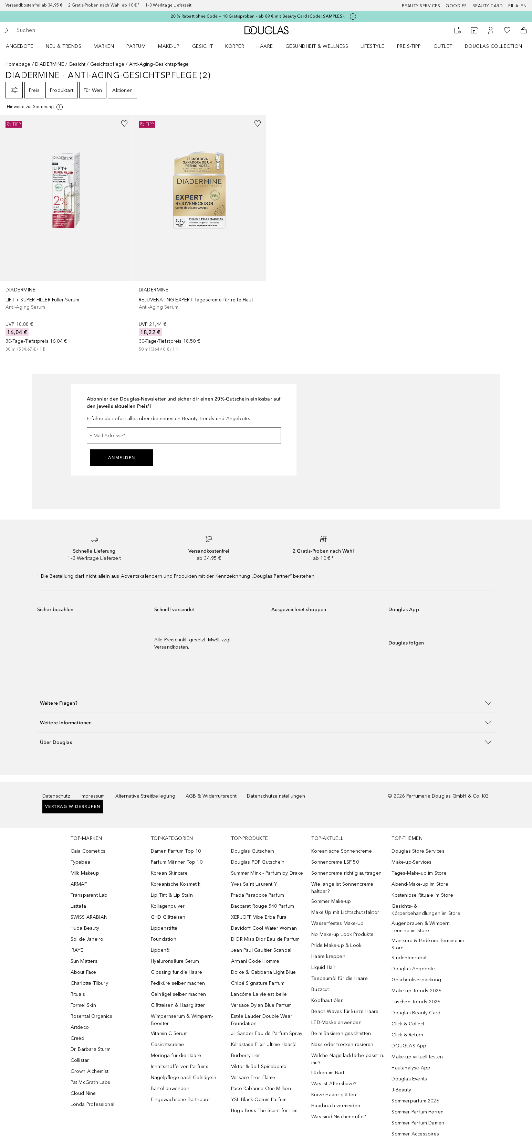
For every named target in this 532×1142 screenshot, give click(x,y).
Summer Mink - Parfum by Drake (267, 873)
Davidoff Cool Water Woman (264, 928)
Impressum (93, 796)
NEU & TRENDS (63, 46)
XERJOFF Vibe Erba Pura (258, 917)
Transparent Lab (89, 895)
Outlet (443, 46)
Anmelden (121, 457)
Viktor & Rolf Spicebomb (259, 1066)
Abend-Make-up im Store (420, 884)
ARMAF (79, 884)
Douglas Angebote (413, 969)
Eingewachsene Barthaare (180, 1099)
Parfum (136, 46)
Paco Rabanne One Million (261, 1088)
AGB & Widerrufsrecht (211, 796)
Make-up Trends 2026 (416, 991)
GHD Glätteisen (168, 917)
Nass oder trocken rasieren (342, 1044)
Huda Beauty (85, 928)
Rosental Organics (91, 1016)
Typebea (80, 862)
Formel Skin (83, 1005)
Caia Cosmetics (88, 851)
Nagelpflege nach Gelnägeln (183, 1077)
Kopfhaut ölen (327, 1000)
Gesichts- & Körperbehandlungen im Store (426, 909)
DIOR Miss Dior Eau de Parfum (265, 939)
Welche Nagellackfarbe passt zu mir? (348, 1059)
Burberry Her (245, 1055)
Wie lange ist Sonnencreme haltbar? (342, 887)
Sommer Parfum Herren (418, 1112)
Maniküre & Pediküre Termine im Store (428, 944)
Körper (234, 46)
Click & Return (407, 1035)
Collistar (80, 1060)
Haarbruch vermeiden (335, 1106)
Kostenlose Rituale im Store (422, 895)
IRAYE (77, 950)
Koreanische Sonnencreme (341, 851)
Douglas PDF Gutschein (257, 862)
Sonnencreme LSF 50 (335, 862)
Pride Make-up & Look (336, 945)
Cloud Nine (83, 1093)
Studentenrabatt (410, 958)
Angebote (19, 46)
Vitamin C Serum (169, 1033)
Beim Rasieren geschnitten (341, 1033)
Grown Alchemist (90, 1071)
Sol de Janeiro (87, 939)
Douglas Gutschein (252, 851)
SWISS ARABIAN (89, 917)
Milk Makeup (85, 873)
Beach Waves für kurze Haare (344, 1011)
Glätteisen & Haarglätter (178, 1005)
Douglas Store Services (418, 851)
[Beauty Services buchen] (457, 30)
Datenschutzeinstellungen (276, 796)
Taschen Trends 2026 (416, 1002)
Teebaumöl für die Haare (339, 978)
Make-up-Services (411, 862)
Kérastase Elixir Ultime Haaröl (263, 1044)
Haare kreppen (328, 956)
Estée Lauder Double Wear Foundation (261, 1019)
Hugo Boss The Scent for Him (264, 1110)
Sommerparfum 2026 (415, 1101)
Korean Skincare (169, 873)
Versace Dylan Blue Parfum (261, 1005)
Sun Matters (84, 961)
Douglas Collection (493, 46)
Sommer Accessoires (415, 1134)
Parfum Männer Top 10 (176, 862)
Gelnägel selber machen (178, 994)
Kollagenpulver (168, 906)
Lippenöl (161, 950)
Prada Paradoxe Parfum (257, 895)
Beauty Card (487, 5)
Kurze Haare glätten (333, 1095)
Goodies (456, 5)
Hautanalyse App (411, 1068)
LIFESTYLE (373, 46)
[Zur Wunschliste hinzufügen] (124, 123)
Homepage (18, 64)
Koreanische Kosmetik (175, 884)
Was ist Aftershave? (333, 1084)
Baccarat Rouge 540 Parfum (262, 906)
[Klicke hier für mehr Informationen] (353, 16)
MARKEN (104, 46)
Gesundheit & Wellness (316, 46)
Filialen (517, 5)
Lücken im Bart (327, 1073)
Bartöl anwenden (170, 1088)
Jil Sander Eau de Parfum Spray (266, 1033)
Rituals (78, 994)
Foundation (163, 939)
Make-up (169, 46)
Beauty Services (421, 5)
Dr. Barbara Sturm (91, 1049)
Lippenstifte (164, 928)
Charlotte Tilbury (89, 983)
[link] (66, 234)
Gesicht (202, 46)
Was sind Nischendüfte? (338, 1117)
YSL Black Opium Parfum (258, 1099)
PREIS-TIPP (409, 46)
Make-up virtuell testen (417, 1057)
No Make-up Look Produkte (342, 934)
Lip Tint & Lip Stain (172, 895)
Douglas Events (409, 1079)
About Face (83, 972)
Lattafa (78, 906)
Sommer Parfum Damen (418, 1123)
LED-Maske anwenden (336, 1022)
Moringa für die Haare (176, 1055)
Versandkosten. (171, 647)
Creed (78, 1038)
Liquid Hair (323, 967)
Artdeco (80, 1027)
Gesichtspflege (107, 64)
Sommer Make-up (331, 901)
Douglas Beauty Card (416, 1013)
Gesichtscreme (167, 1044)
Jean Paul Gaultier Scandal (261, 950)
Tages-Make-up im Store (419, 873)
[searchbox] (67, 30)
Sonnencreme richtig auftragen (346, 873)
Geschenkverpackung (416, 980)
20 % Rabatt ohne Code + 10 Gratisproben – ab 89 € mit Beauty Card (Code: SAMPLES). (258, 16)
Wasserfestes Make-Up (337, 923)
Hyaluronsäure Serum (175, 961)
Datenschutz (56, 796)
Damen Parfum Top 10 (176, 851)
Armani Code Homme (255, 961)
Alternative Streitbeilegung (145, 796)
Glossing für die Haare (176, 972)
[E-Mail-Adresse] (184, 435)
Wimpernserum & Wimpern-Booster (182, 1019)
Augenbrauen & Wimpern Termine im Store (421, 926)
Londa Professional (93, 1104)
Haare (265, 46)
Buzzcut (320, 989)
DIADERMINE (49, 64)
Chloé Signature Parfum (257, 983)
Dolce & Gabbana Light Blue (263, 972)
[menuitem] (24, 46)
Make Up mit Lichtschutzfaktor (345, 912)
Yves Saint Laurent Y (254, 884)
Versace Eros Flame (253, 1077)
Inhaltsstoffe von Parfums (179, 1066)
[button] (266, 703)
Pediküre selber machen (178, 983)
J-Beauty (401, 1090)
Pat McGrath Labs (91, 1082)
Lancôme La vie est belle (259, 994)
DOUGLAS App (409, 1046)
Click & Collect (408, 1024)
